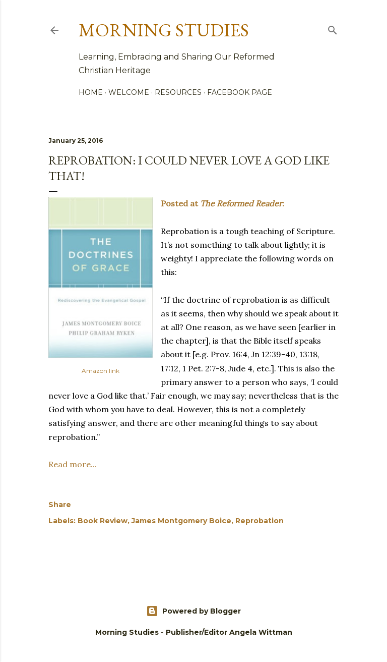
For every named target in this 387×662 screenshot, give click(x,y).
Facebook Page (239, 92)
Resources (178, 92)
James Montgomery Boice (181, 520)
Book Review (102, 520)
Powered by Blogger (193, 611)
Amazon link (100, 370)
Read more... (72, 464)
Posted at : (222, 203)
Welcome (128, 92)
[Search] (333, 28)
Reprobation (259, 520)
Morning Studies (164, 30)
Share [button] (59, 504)
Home (91, 92)
